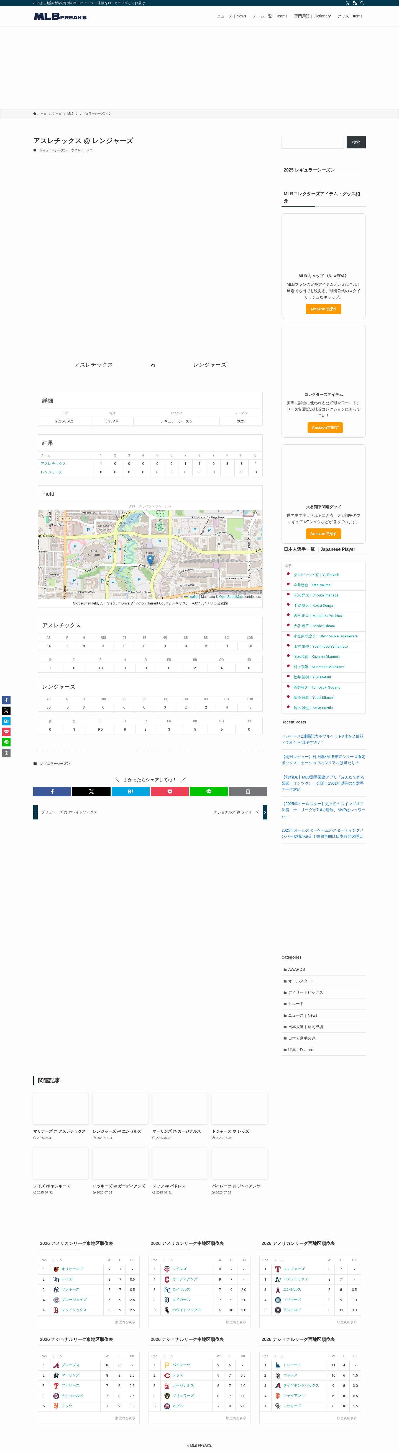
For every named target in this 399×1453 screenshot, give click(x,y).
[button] (150, 560)
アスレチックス (53, 463)
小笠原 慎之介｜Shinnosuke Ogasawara (321, 636)
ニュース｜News (303, 1015)
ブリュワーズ (178, 1396)
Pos (44, 1260)
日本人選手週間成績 (305, 1027)
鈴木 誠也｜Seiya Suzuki (309, 708)
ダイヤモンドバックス (296, 1385)
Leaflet (191, 597)
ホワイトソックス (182, 1310)
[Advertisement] (199, 67)
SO (226, 638)
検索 (356, 142)
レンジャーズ (51, 472)
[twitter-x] (347, 3)
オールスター (300, 981)
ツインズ (175, 1269)
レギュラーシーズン (53, 150)
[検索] (362, 3)
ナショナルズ (68, 1396)
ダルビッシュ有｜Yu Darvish (312, 575)
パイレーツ (177, 1365)
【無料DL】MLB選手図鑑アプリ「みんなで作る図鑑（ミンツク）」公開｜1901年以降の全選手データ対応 (323, 783)
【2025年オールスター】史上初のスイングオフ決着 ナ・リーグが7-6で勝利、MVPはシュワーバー (323, 809)
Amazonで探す (323, 309)
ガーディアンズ (180, 1279)
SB (186, 638)
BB (206, 638)
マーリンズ (66, 1375)
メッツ (63, 1406)
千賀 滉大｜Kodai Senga (309, 605)
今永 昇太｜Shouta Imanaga (312, 595)
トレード (296, 1004)
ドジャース (287, 1365)
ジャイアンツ (289, 1396)
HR (165, 638)
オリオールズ (68, 1269)
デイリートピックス (305, 992)
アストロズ (287, 1310)
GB (132, 1260)
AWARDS (296, 969)
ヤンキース (66, 1289)
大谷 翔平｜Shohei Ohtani (310, 626)
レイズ (63, 1279)
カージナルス (178, 1385)
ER (169, 660)
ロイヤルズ (177, 1289)
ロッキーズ (287, 1406)
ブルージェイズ (70, 1300)
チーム (57, 1260)
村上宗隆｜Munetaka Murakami (314, 667)
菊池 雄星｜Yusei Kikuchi (309, 698)
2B (124, 638)
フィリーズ (66, 1385)
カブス (173, 1406)
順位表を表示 (125, 1322)
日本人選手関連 (302, 1038)
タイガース (177, 1300)
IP (100, 660)
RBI (103, 638)
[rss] (355, 3)
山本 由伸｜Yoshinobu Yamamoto (316, 646)
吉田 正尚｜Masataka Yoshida (313, 616)
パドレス (286, 1375)
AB (48, 638)
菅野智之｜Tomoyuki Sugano (313, 687)
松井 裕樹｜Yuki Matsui (308, 677)
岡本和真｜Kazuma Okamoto (313, 657)
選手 (288, 566)
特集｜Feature (300, 1050)
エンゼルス (287, 1289)
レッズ (173, 1375)
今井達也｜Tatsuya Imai (308, 585)
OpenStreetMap (231, 597)
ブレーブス (66, 1365)
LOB (250, 638)
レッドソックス (70, 1310)
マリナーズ (287, 1300)
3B (144, 638)
